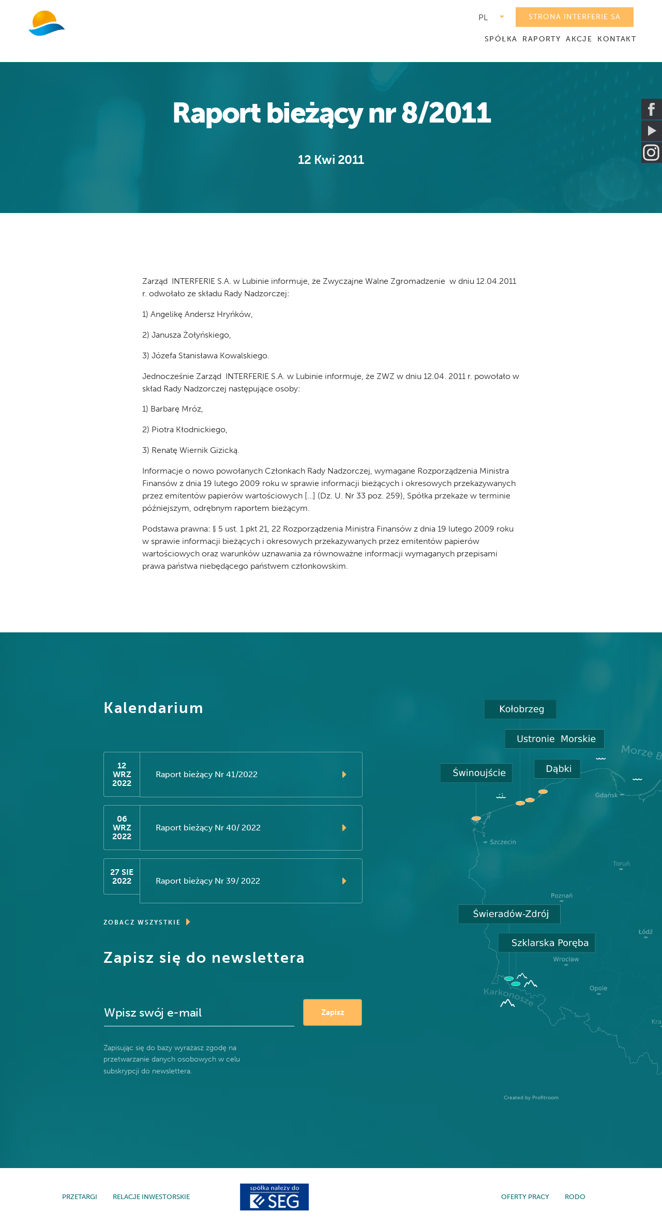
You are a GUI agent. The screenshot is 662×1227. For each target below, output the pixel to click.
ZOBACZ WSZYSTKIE (147, 923)
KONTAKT (616, 39)
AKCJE (579, 39)
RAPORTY (541, 39)
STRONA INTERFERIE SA (575, 16)
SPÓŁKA (501, 39)
